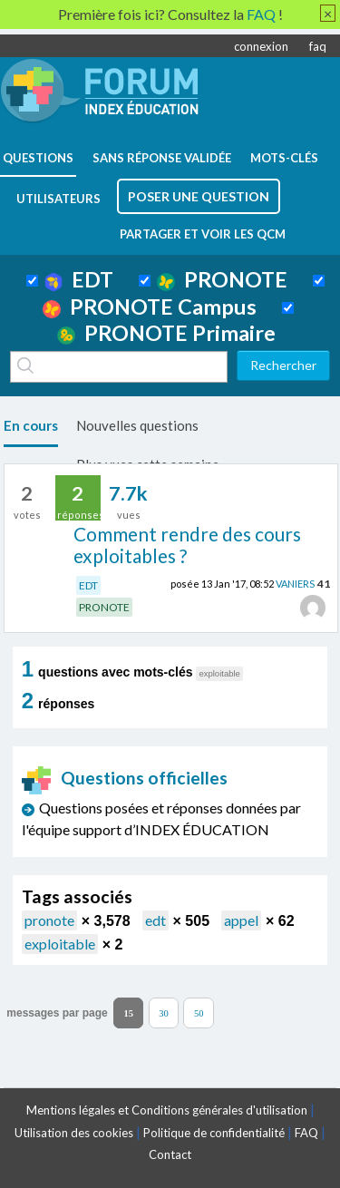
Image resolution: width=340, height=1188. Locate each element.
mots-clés (284, 158)
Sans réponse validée (161, 158)
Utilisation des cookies (74, 1132)
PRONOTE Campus (150, 306)
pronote (49, 920)
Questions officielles (125, 777)
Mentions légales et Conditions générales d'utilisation (166, 1110)
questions (38, 158)
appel (241, 920)
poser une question (198, 196)
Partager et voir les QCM (203, 234)
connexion (261, 46)
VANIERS (295, 583)
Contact (170, 1154)
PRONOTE (222, 279)
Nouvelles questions (137, 425)
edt (155, 920)
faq (317, 46)
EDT (79, 279)
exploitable (59, 943)
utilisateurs (58, 198)
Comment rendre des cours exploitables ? (187, 545)
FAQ (306, 1132)
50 (199, 1013)
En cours (31, 425)
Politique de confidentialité (214, 1132)
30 (164, 1013)
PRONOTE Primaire (166, 333)
